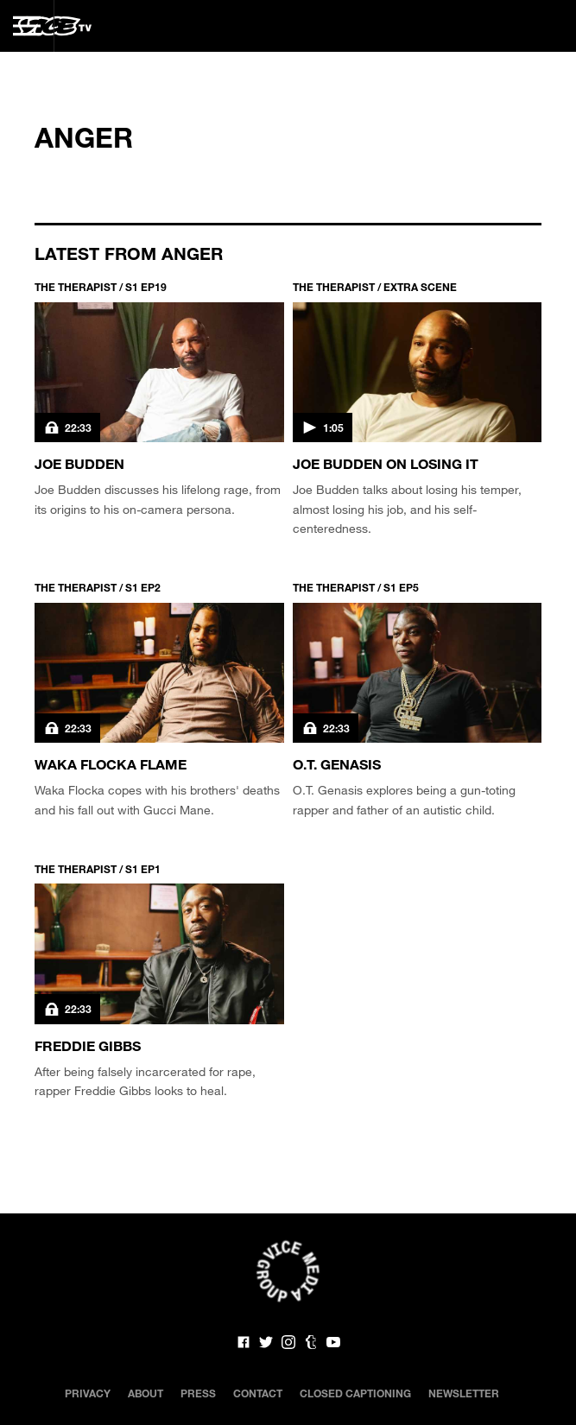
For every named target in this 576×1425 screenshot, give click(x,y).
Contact (257, 1393)
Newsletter (463, 1393)
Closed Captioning (355, 1393)
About (145, 1393)
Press (198, 1393)
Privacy (88, 1393)
